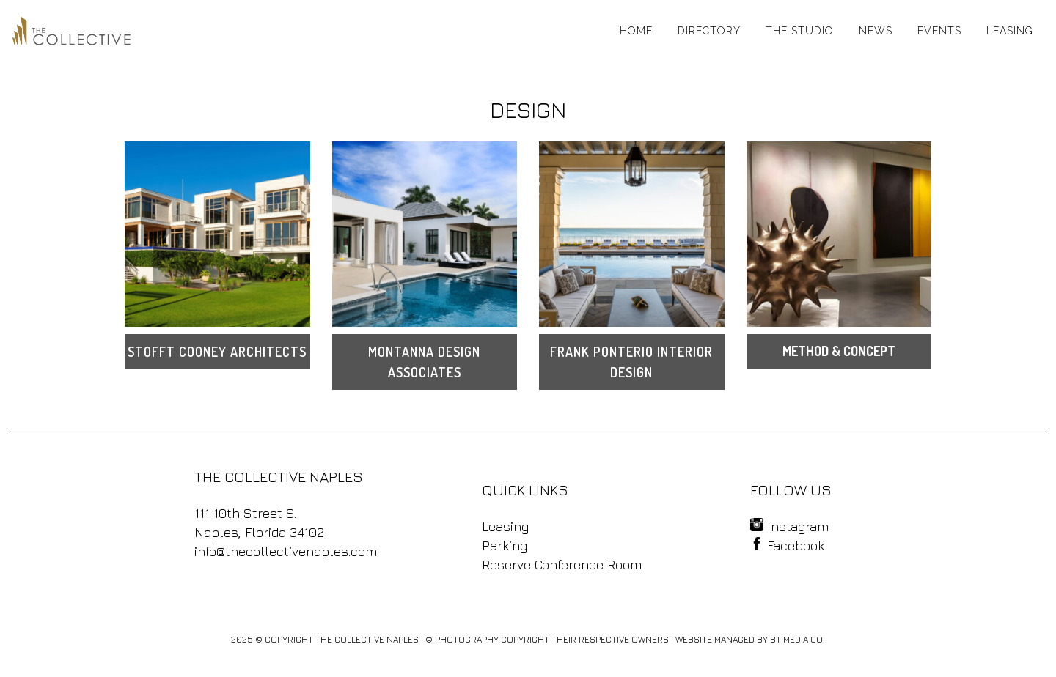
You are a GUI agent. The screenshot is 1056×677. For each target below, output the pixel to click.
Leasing (505, 526)
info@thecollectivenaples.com (285, 551)
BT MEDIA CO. (797, 639)
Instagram (789, 526)
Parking (504, 545)
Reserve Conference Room (562, 564)
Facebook (787, 545)
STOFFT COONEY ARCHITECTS (217, 352)
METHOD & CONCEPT (838, 351)
